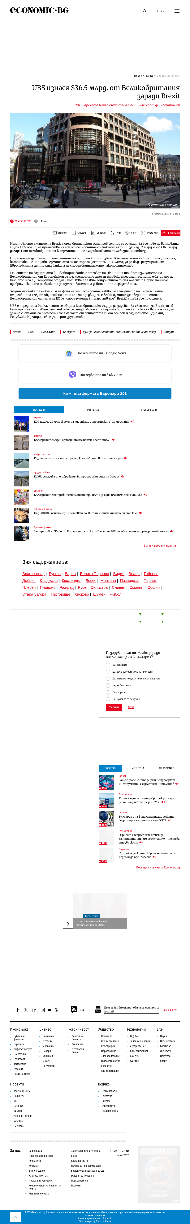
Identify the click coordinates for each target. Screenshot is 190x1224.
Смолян (136, 587)
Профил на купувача (40, 1180)
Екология (38, 490)
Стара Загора (34, 594)
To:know (105, 1101)
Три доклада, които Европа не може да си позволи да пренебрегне (147, 855)
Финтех (134, 1061)
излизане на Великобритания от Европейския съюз (119, 332)
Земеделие (20, 1064)
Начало (138, 75)
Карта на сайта (79, 1160)
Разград (67, 587)
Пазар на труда (22, 1074)
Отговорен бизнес (78, 1051)
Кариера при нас (38, 1175)
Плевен (29, 587)
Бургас (55, 574)
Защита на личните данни (86, 1151)
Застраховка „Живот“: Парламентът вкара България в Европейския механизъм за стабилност (103, 531)
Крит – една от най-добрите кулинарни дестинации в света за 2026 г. (147, 800)
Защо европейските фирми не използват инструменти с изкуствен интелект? (149, 782)
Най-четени (93, 409)
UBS (31, 332)
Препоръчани (149, 409)
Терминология (109, 1091)
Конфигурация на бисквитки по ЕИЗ (45, 1187)
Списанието (108, 1106)
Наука (163, 1036)
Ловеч (91, 580)
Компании (48, 1036)
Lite (160, 1029)
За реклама (35, 1151)
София (154, 587)
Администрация (110, 1071)
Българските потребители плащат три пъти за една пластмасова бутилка (90, 495)
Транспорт (19, 1059)
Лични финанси (110, 1041)
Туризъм (38, 436)
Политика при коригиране (86, 1165)
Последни (39, 409)
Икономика (19, 1029)
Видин (118, 574)
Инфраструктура (42, 454)
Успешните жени (23, 1115)
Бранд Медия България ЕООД (87, 1170)
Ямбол (115, 594)
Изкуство (165, 1056)
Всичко (104, 1084)
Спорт (163, 1061)
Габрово (151, 574)
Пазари (47, 1051)
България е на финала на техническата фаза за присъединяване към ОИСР (146, 818)
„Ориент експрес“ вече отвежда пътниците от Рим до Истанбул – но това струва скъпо (149, 838)
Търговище (60, 594)
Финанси (48, 1056)
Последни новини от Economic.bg (158, 867)
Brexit (17, 332)
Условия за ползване (82, 1175)
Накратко (106, 1096)
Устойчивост (78, 1029)
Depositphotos (103, 1221)
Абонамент (35, 1160)
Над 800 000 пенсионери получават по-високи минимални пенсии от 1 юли (88, 513)
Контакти (34, 1165)
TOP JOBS (19, 1125)
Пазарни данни (110, 1111)
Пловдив (47, 587)
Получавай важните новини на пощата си (131, 1007)
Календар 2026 (22, 1091)
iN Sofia (18, 1111)
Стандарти (78, 1044)
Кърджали (49, 580)
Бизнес (149, 75)
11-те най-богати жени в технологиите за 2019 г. (91, 923)
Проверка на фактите (41, 1156)
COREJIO (18, 1106)
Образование (108, 1051)
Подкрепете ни (79, 1180)
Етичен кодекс (37, 1170)
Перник (150, 580)
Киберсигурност (139, 1051)
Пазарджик (129, 580)
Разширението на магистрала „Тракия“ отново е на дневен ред (80, 458)
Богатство (165, 1046)
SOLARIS (18, 1120)
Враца (134, 574)
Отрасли (47, 1041)
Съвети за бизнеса (77, 1038)
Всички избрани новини (160, 545)
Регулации (124, 849)
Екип (74, 1156)
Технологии (136, 1029)
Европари (38, 417)
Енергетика (20, 1054)
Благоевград (33, 574)
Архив (131, 707)
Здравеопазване (110, 1056)
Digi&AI (122, 776)
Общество (106, 1029)
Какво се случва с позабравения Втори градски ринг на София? (79, 476)
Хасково (81, 594)
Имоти (46, 1061)
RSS (77, 1009)
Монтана (108, 580)
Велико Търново (94, 574)
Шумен (99, 594)
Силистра (99, 587)
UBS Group (48, 332)
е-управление (138, 1046)
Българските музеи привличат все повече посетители (74, 440)
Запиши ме (170, 1010)
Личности (165, 1051)
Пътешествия (125, 794)
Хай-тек (134, 1056)
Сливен (118, 587)
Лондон (168, 332)
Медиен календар (39, 1193)
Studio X (107, 1218)
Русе (82, 587)
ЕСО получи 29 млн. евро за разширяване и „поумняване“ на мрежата (84, 421)
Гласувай (114, 707)
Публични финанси (43, 509)
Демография (108, 1046)
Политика (123, 812)
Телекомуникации (140, 1041)
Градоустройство (42, 472)
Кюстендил (71, 580)
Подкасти (19, 1096)
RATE (16, 1101)
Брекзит (69, 332)
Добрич (29, 580)
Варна (70, 574)
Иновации (48, 1046)
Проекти (17, 1084)
